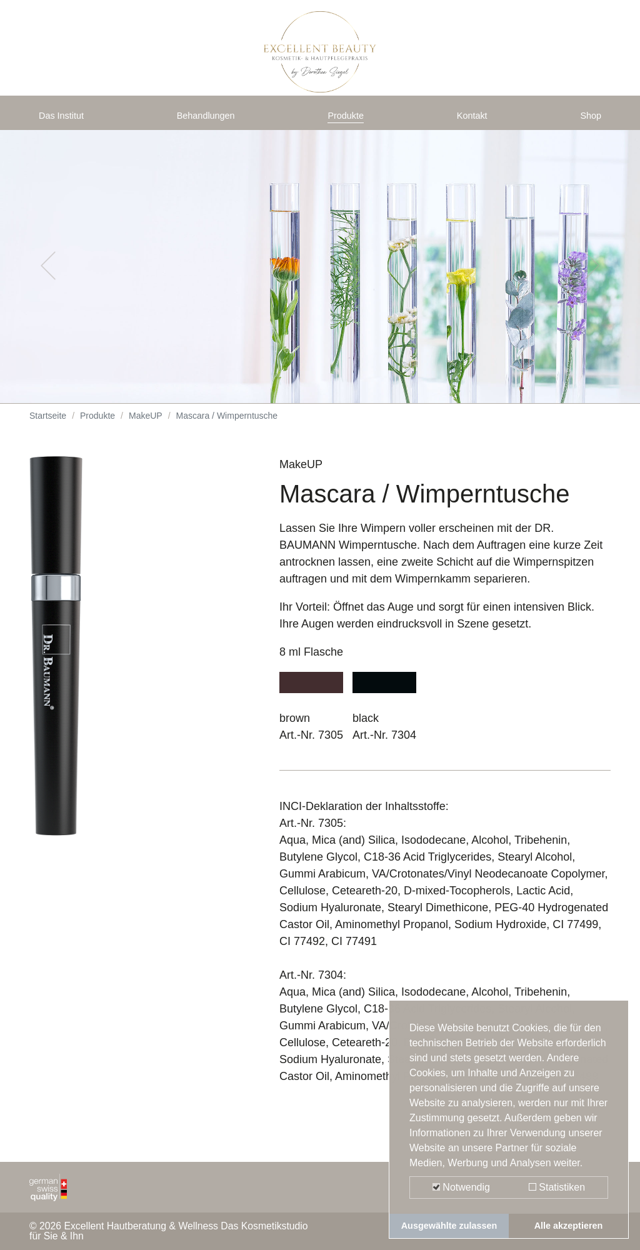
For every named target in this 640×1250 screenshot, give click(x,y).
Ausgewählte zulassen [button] (449, 1226)
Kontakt (475, 120)
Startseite (47, 425)
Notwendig (461, 1187)
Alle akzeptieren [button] (568, 1226)
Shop (588, 120)
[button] (48, 275)
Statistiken (557, 1187)
